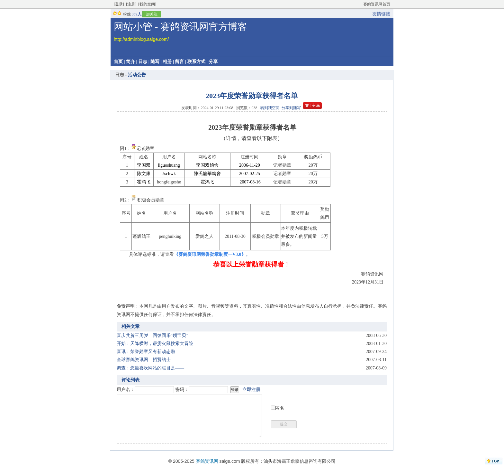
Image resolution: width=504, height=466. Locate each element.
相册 (167, 61)
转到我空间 (270, 108)
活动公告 (137, 74)
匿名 (279, 408)
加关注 (152, 14)
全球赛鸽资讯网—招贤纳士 (144, 359)
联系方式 (196, 61)
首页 (118, 61)
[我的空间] (147, 4)
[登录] (119, 4)
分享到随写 (291, 108)
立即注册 (251, 389)
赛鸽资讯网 (207, 461)
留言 (179, 61)
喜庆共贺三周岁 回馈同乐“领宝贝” (152, 335)
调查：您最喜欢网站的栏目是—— (150, 368)
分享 (213, 61)
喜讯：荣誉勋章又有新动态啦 (146, 351)
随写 (154, 61)
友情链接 (381, 14)
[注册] (131, 4)
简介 (130, 61)
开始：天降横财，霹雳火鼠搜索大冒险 (155, 343)
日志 (142, 61)
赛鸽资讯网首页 (376, 4)
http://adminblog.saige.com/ (141, 39)
